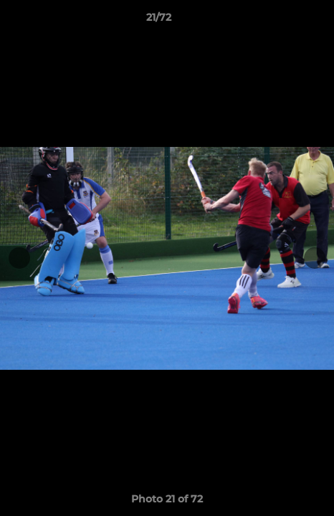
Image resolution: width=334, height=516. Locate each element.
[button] (282, 20)
